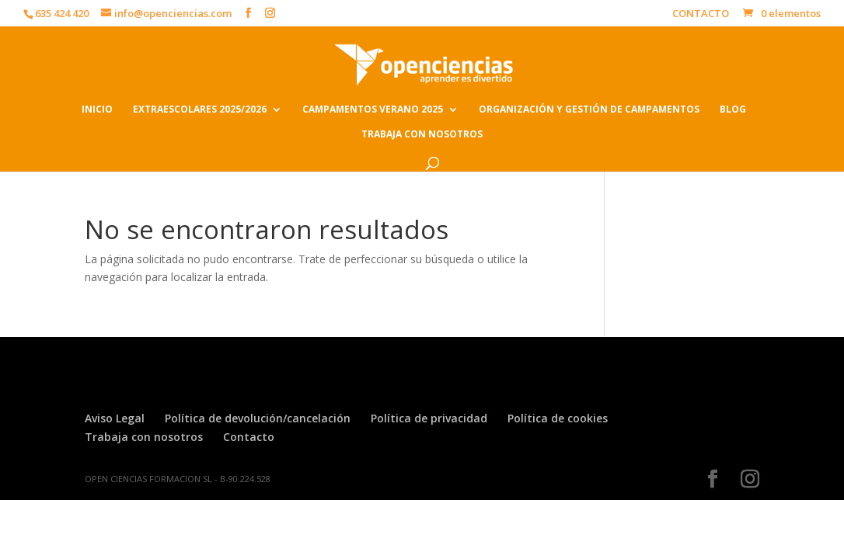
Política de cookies (557, 418)
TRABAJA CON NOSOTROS (422, 135)
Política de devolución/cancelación (258, 418)
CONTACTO (700, 14)
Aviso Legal (115, 418)
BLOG (733, 110)
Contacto (248, 436)
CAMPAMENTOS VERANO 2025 (372, 110)
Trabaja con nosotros (144, 436)
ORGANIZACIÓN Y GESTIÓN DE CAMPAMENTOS (589, 110)
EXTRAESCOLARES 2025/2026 (200, 110)
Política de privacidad (429, 418)
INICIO (97, 110)
